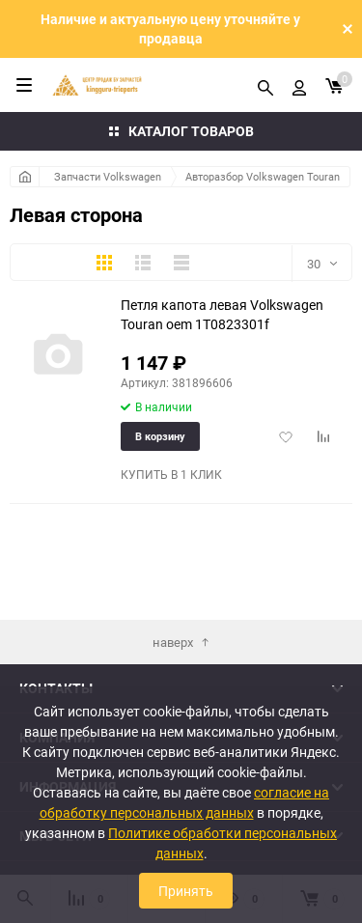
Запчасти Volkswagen (107, 176)
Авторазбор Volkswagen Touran (262, 176)
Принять (185, 890)
